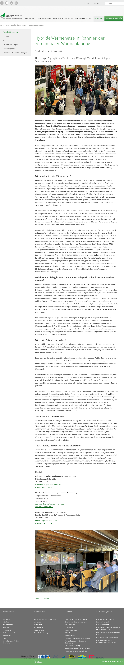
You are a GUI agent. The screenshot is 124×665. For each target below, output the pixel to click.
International (85, 18)
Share (39, 662)
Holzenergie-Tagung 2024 (36, 25)
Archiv (6, 36)
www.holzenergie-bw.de (44, 487)
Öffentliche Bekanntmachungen (15, 53)
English (96, 3)
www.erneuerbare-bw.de (44, 506)
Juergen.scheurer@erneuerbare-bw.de (49, 504)
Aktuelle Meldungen (20, 25)
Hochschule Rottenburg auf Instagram (11, 3)
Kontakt (86, 3)
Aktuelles (98, 18)
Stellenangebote (9, 49)
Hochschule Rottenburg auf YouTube (6, 3)
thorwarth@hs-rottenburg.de (46, 520)
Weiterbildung (71, 18)
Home (2, 25)
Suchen (122, 4)
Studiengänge (44, 18)
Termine (6, 41)
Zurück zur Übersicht (43, 598)
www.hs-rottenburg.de (43, 523)
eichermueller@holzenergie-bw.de (48, 484)
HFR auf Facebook (2, 3)
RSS (16, 3)
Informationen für (113, 18)
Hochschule (30, 18)
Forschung (58, 18)
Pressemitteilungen (10, 44)
